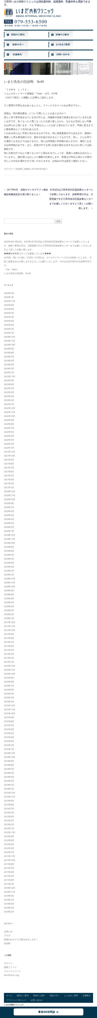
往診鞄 (19, 168)
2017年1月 (9, 661)
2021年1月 (9, 487)
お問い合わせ (36, 1000)
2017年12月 (9, 622)
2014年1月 (9, 788)
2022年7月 (9, 427)
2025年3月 (9, 324)
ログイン (8, 963)
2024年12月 (9, 336)
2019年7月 (9, 554)
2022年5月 (9, 431)
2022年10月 (9, 416)
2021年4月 (9, 479)
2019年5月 (9, 558)
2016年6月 (9, 689)
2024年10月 (9, 344)
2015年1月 (9, 749)
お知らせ (8, 931)
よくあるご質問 (71, 995)
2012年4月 (9, 844)
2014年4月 (9, 776)
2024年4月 (9, 364)
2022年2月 (9, 443)
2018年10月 (9, 586)
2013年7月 (9, 808)
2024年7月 (9, 356)
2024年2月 (9, 368)
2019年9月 (9, 546)
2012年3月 (9, 848)
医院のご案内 (23, 995)
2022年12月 (9, 408)
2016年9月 (9, 677)
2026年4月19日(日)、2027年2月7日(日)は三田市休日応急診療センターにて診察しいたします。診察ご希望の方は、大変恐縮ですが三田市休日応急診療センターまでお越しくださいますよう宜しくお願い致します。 (48, 245)
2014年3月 (9, 780)
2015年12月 (9, 705)
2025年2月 (9, 328)
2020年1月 (9, 530)
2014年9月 (9, 760)
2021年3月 (9, 483)
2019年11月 (9, 538)
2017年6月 (9, 645)
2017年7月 (9, 642)
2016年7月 (9, 685)
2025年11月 (9, 301)
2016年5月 (9, 693)
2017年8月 (9, 638)
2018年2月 (9, 614)
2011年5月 (9, 875)
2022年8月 (9, 423)
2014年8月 (9, 764)
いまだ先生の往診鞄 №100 (17, 273)
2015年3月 (9, 741)
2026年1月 (9, 297)
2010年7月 (9, 899)
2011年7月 (9, 868)
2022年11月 (9, 412)
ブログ (7, 935)
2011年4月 (9, 879)
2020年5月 (9, 515)
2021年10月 (9, 455)
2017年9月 (9, 634)
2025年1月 (9, 332)
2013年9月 (9, 800)
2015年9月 (9, 717)
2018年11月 (9, 582)
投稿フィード (10, 967)
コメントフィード (12, 971)
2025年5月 (9, 316)
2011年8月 (9, 864)
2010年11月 (9, 891)
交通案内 (86, 995)
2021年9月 (9, 459)
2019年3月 (9, 566)
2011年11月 (9, 856)
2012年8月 (9, 840)
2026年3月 (9, 293)
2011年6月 (9, 871)
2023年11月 (9, 376)
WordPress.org (11, 975)
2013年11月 (9, 796)
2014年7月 (9, 768)
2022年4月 (9, 435)
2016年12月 (9, 665)
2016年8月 (9, 681)
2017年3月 (9, 653)
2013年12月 (9, 792)
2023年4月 (9, 396)
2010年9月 (9, 895)
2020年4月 (9, 519)
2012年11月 (9, 832)
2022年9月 (9, 419)
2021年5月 (9, 475)
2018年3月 (9, 610)
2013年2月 (9, 824)
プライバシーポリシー (16, 1000)
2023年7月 (9, 388)
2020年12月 (9, 491)
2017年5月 (9, 649)
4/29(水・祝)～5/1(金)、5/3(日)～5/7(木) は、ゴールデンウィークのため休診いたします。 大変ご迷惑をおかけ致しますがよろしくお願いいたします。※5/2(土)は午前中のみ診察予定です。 (48, 261)
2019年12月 (9, 534)
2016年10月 (9, 673)
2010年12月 (9, 887)
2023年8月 (9, 384)
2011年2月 (9, 883)
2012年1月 (9, 852)
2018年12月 (9, 578)
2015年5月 (9, 733)
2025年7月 (9, 312)
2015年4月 (9, 737)
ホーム (9, 995)
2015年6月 (9, 729)
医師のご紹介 (39, 995)
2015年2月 (9, 745)
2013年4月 (9, 816)
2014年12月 (9, 753)
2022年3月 (9, 439)
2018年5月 (9, 602)
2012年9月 (9, 836)
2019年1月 (9, 574)
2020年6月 (9, 511)
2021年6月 (9, 471)
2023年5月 (9, 392)
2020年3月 (9, 523)
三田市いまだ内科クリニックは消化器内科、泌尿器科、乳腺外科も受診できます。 (47, 3)
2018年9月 (9, 590)
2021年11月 (9, 451)
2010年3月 (9, 907)
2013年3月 (9, 820)
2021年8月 (9, 463)
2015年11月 (9, 709)
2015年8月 (9, 721)
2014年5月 (9, 772)
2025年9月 (9, 304)
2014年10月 (9, 756)
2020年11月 (9, 495)
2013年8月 (9, 804)
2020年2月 (9, 527)
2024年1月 (9, 372)
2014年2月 (9, 784)
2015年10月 (9, 713)
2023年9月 (9, 380)
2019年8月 (9, 550)
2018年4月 (9, 606)
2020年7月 (9, 507)
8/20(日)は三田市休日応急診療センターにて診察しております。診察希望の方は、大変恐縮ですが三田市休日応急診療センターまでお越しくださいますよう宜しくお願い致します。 (71, 199)
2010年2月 (9, 911)
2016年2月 (9, 701)
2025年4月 (9, 320)
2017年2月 (9, 657)
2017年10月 (9, 630)
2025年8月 (9, 308)
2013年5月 (9, 812)
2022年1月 (9, 447)
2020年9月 (9, 503)
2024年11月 (9, 340)
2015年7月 (9, 725)
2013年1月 (9, 828)
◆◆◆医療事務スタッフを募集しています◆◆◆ (27, 253)
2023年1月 (9, 404)
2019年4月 (9, 562)
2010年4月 (9, 903)
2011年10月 (9, 860)
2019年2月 (9, 570)
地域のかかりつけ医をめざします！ (21, 939)
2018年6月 (9, 598)
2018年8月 (9, 594)
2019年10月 (9, 542)
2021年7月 (9, 467)
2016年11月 (9, 669)
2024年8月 (9, 352)
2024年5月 (9, 360)
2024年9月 (9, 348)
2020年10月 (9, 499)
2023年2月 (9, 400)
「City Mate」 (11, 269)
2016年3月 (9, 697)
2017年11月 (9, 626)
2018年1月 (9, 618)
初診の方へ (55, 995)
